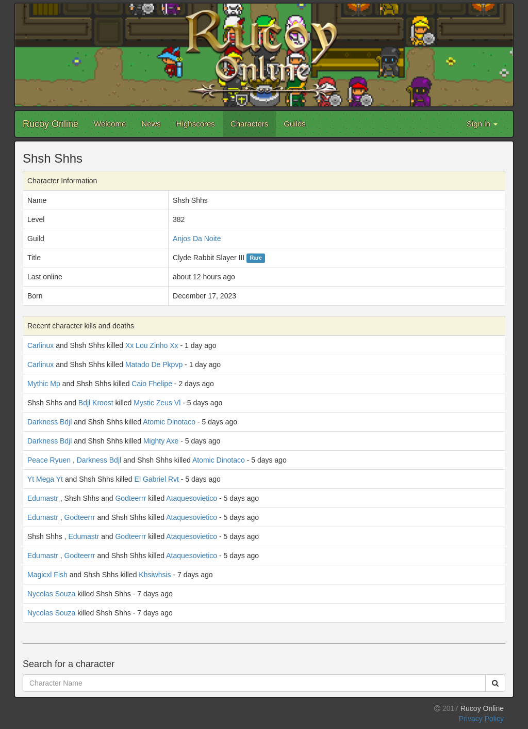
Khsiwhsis (155, 574)
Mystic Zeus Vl (157, 403)
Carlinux (40, 345)
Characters (249, 123)
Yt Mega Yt (45, 479)
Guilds (295, 123)
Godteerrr (130, 498)
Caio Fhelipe (151, 383)
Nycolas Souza (51, 594)
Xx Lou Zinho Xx (151, 345)
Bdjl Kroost (95, 403)
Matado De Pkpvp (154, 364)
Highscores (195, 123)
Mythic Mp (43, 383)
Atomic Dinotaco (169, 422)
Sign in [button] (482, 123)
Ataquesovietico (191, 498)
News (151, 123)
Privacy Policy (481, 719)
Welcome (110, 123)
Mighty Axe (160, 441)
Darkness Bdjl (49, 422)
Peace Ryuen (49, 460)
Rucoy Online (50, 124)
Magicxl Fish (47, 574)
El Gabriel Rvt (157, 479)
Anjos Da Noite (197, 238)
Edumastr (42, 498)
